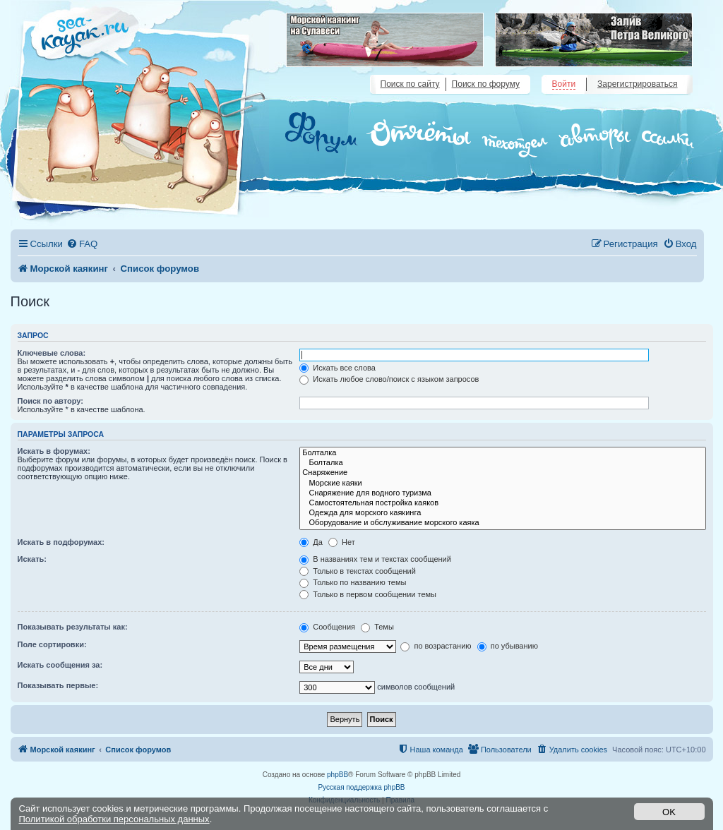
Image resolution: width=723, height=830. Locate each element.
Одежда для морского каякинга (502, 513)
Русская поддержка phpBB (361, 787)
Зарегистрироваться (637, 84)
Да (311, 542)
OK (669, 812)
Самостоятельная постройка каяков (502, 503)
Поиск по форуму (486, 84)
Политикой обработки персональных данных (114, 819)
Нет (341, 542)
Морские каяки (502, 483)
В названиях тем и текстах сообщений (375, 559)
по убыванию (507, 646)
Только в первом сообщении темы (367, 594)
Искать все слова (337, 367)
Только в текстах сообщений (357, 571)
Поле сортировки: (52, 644)
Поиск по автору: (50, 401)
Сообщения (327, 626)
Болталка (502, 453)
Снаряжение (502, 473)
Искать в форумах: (54, 451)
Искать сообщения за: (60, 665)
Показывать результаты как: (73, 626)
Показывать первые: (58, 685)
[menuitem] (81, 244)
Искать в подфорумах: (61, 542)
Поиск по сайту (410, 84)
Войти (564, 84)
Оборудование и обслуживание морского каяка (502, 523)
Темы (377, 626)
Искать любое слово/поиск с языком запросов (389, 379)
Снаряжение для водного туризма (502, 493)
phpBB (337, 774)
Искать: (32, 559)
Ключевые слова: (52, 353)
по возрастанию (435, 646)
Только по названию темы (352, 582)
